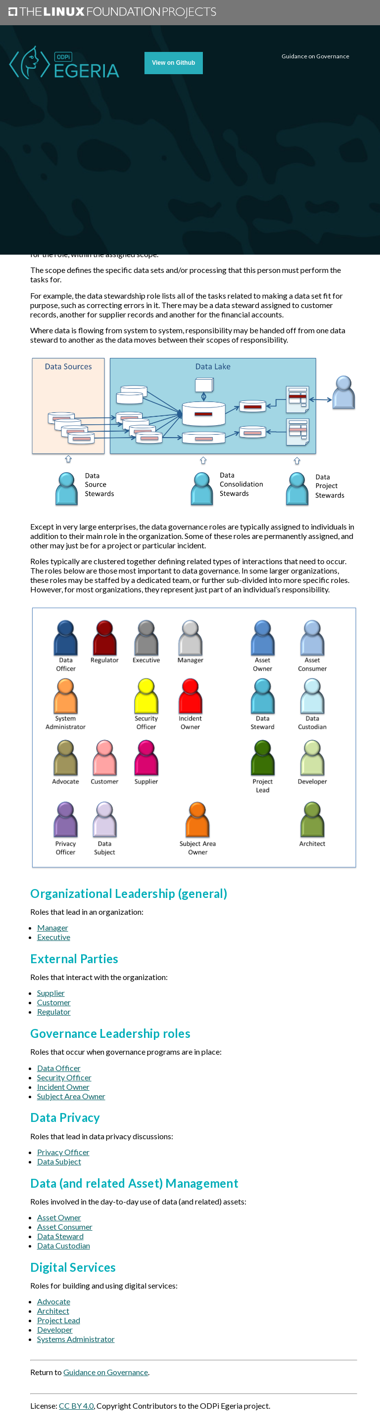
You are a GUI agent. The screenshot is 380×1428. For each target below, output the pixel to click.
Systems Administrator (76, 1338)
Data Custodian (63, 1245)
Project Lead (58, 1320)
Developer (55, 1329)
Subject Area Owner (71, 1096)
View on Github (173, 62)
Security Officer (64, 1077)
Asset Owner (59, 1217)
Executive (53, 936)
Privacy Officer (63, 1152)
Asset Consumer (65, 1226)
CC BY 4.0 (76, 1405)
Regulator (54, 1011)
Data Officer (59, 1067)
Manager (52, 927)
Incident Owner (63, 1086)
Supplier (51, 992)
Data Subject (59, 1161)
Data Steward (60, 1236)
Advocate (53, 1301)
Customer (54, 1002)
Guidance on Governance (105, 1372)
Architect (53, 1310)
